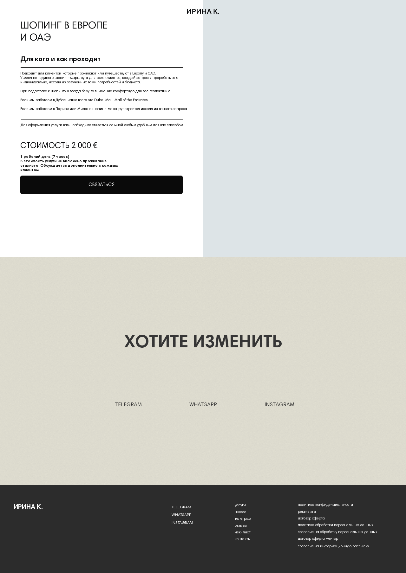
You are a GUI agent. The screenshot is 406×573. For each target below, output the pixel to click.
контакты (243, 539)
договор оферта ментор (318, 539)
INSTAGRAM (279, 405)
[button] (101, 185)
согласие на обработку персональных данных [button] (337, 532)
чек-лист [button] (243, 532)
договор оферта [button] (311, 518)
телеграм (243, 519)
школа (240, 512)
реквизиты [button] (307, 512)
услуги (240, 505)
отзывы (241, 526)
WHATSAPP (203, 405)
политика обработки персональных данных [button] (335, 525)
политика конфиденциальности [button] (325, 505)
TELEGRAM (128, 405)
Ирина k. (28, 507)
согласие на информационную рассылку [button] (333, 546)
